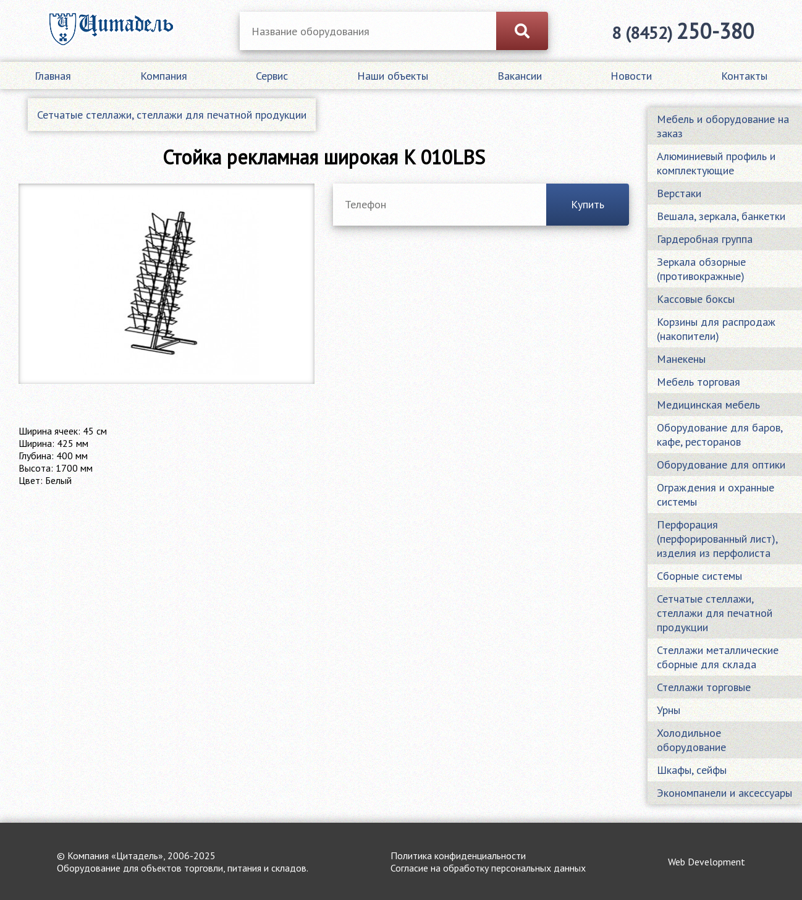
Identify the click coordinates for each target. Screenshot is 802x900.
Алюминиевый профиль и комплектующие (716, 163)
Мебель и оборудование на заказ (723, 126)
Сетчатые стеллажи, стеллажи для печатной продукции (171, 115)
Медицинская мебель (708, 404)
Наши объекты (392, 76)
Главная (53, 76)
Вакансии (519, 76)
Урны (668, 710)
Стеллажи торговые (704, 687)
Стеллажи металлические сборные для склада (718, 657)
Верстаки (679, 193)
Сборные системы (699, 576)
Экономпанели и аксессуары (724, 793)
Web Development (706, 861)
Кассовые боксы (696, 299)
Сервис (272, 76)
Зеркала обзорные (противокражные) (701, 269)
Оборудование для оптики (721, 464)
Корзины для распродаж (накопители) (716, 329)
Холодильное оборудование (691, 740)
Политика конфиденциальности (458, 855)
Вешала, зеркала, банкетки (721, 216)
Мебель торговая (698, 382)
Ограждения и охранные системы (715, 494)
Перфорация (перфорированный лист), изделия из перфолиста (717, 538)
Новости (631, 76)
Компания (163, 76)
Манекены (681, 359)
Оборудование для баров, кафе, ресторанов (719, 434)
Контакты (744, 76)
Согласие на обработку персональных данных (488, 868)
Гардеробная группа (705, 239)
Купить (587, 204)
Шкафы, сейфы (692, 770)
